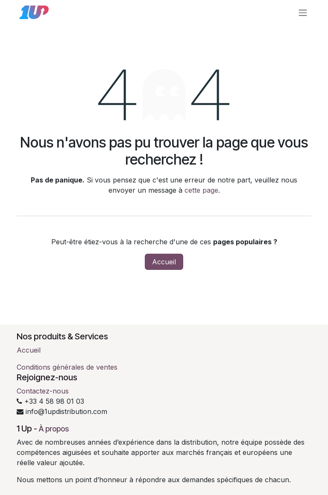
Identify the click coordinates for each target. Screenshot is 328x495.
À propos (54, 428)
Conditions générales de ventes (67, 367)
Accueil (164, 262)
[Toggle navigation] (302, 12)
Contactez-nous (43, 391)
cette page (201, 190)
